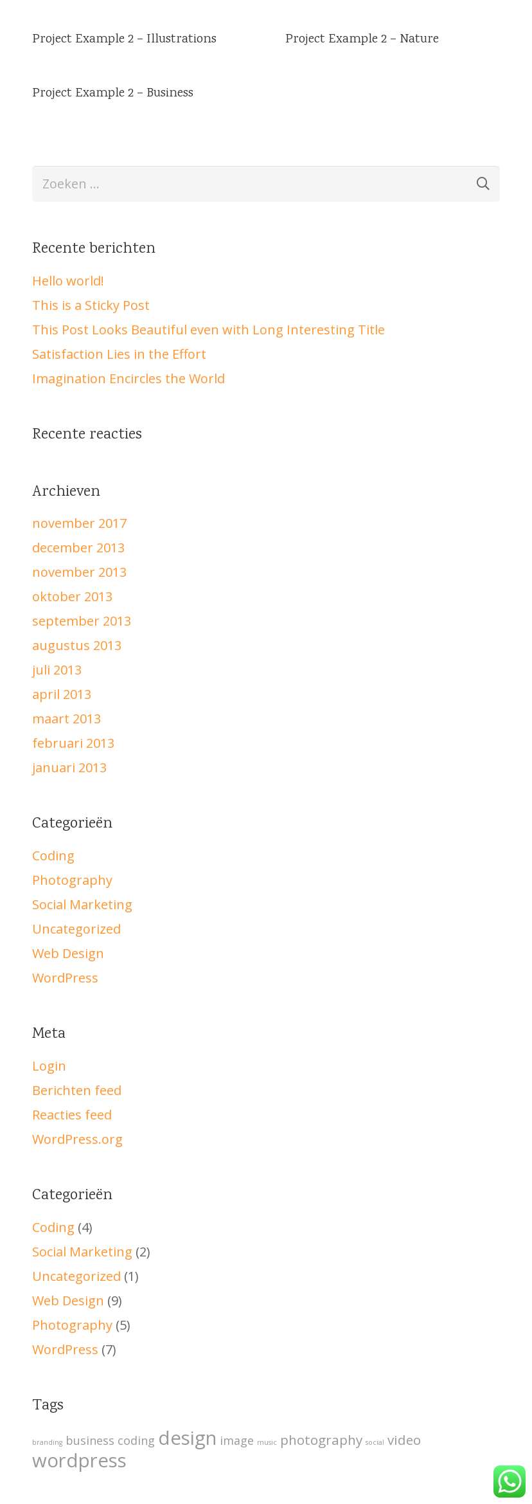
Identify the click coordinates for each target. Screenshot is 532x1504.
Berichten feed (76, 1090)
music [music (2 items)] (267, 1442)
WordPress (65, 977)
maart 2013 (66, 718)
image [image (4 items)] (237, 1440)
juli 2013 (57, 669)
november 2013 (79, 572)
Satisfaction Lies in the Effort (119, 354)
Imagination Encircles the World (128, 378)
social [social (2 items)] (375, 1442)
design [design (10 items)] (187, 1438)
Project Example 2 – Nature (362, 39)
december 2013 (78, 547)
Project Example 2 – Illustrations (124, 39)
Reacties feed (72, 1114)
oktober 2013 (72, 596)
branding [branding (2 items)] (47, 1442)
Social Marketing (82, 904)
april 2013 (61, 694)
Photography (72, 880)
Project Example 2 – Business (112, 93)
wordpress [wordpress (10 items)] (79, 1460)
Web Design (68, 953)
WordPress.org (77, 1139)
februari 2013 (73, 743)
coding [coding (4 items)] (136, 1440)
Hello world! (68, 280)
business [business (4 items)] (90, 1440)
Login (49, 1065)
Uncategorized (76, 929)
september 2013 (81, 621)
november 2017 (79, 523)
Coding (53, 855)
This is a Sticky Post (91, 305)
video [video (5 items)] (404, 1440)
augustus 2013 (76, 645)
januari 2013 (69, 767)
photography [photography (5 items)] (321, 1440)
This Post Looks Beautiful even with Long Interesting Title (208, 329)
